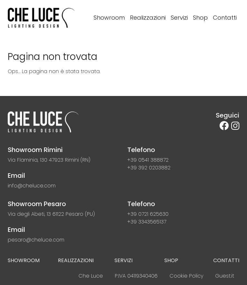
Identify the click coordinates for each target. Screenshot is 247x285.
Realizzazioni (76, 260)
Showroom (24, 260)
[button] (148, 160)
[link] (49, 160)
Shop (171, 260)
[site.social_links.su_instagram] (235, 125)
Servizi (123, 260)
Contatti (226, 260)
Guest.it (224, 276)
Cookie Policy (186, 276)
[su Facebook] (225, 125)
